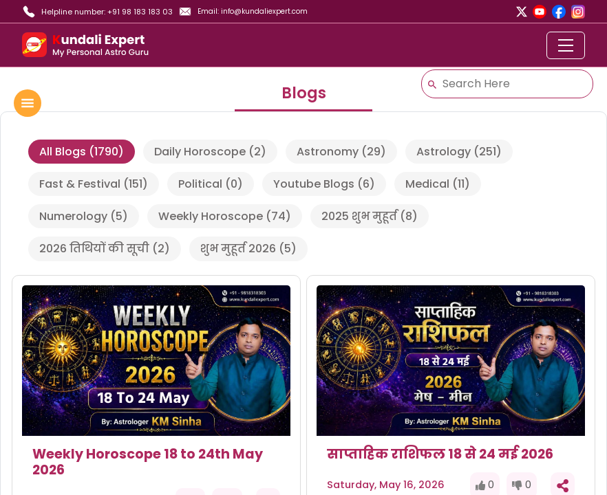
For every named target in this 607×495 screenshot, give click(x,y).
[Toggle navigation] (565, 45)
